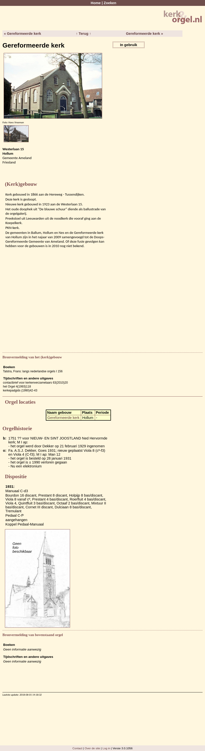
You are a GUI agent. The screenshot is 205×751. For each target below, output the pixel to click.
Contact (77, 748)
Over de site (92, 748)
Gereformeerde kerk (63, 418)
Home (96, 3)
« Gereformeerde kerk (22, 34)
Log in (106, 748)
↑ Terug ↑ (83, 34)
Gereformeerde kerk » (144, 34)
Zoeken (110, 3)
